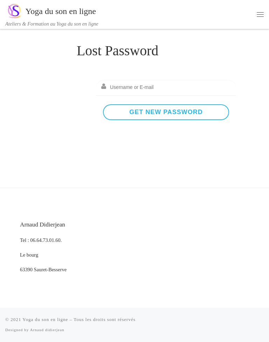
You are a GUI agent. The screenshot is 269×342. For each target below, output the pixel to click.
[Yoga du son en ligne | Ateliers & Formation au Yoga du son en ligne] (14, 10)
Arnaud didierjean (47, 330)
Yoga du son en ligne (45, 319)
